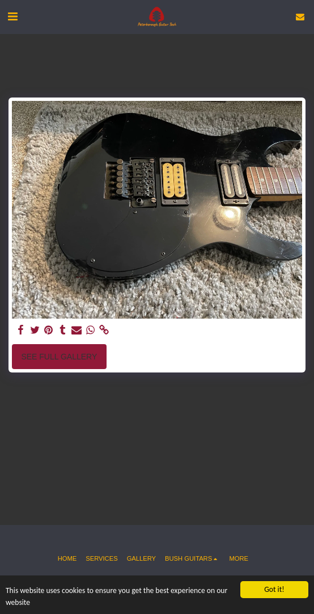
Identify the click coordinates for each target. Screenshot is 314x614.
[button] (12, 16)
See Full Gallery (59, 356)
